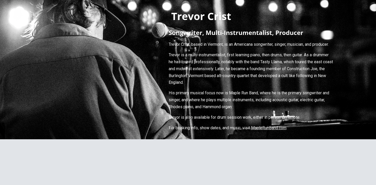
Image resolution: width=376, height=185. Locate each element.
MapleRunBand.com (268, 127)
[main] (251, 69)
